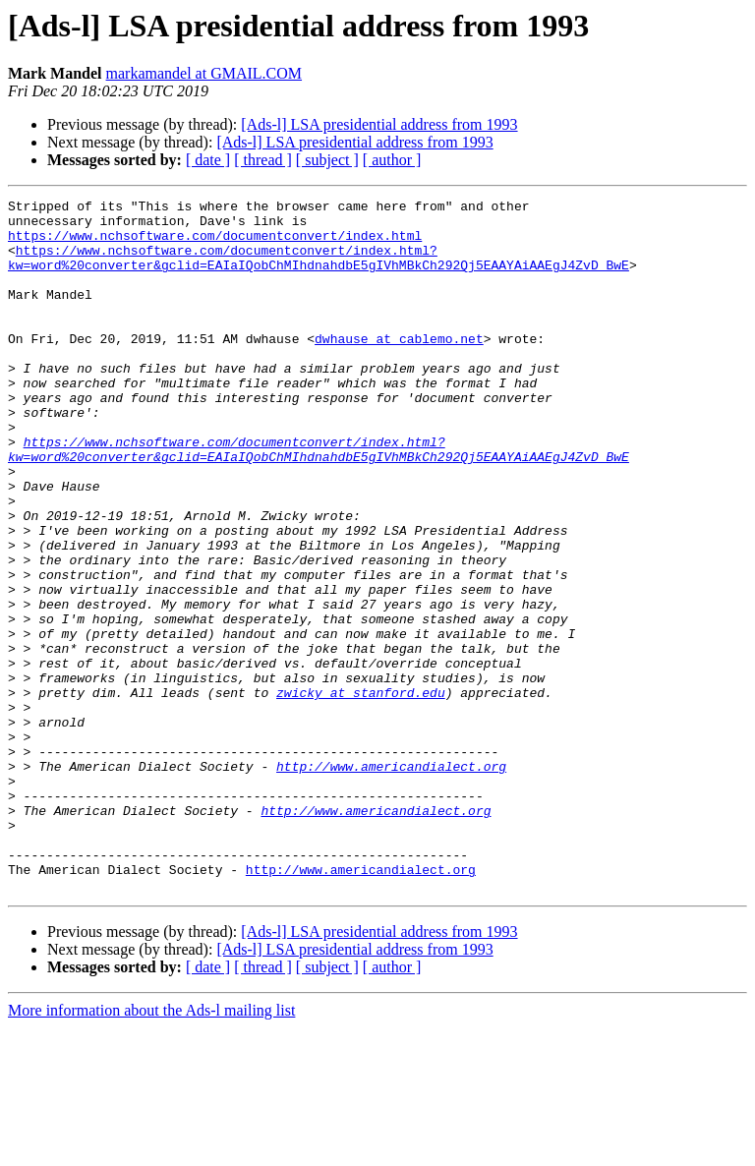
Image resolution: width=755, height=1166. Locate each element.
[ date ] (208, 159)
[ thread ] (263, 159)
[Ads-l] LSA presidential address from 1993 (379, 124)
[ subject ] (327, 159)
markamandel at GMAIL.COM (204, 73)
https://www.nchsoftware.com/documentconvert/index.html (215, 244)
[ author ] (392, 159)
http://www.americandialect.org (391, 881)
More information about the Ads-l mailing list (151, 1148)
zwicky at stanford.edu (360, 792)
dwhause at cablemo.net (399, 368)
